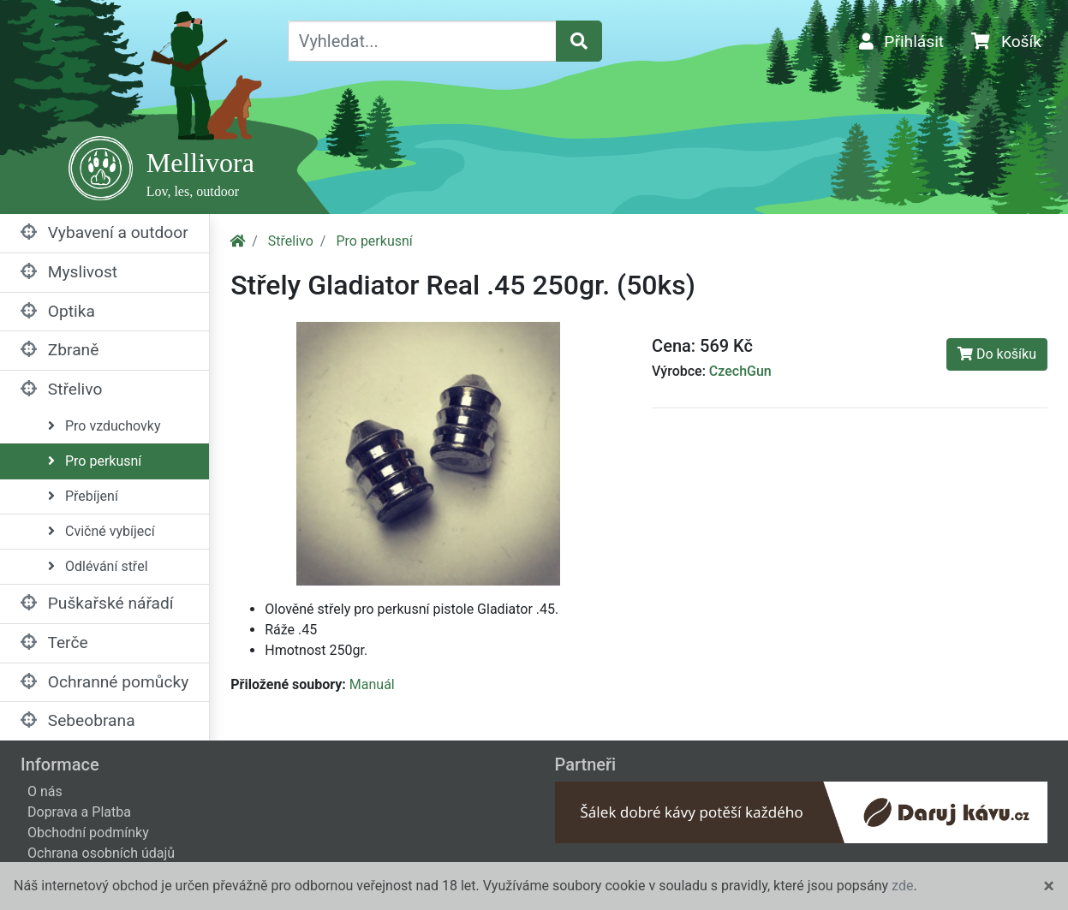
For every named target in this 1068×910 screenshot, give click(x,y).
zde (902, 885)
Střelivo (61, 389)
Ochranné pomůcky (104, 682)
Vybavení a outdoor (104, 232)
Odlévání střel (98, 566)
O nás (45, 791)
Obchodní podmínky (88, 832)
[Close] (1048, 886)
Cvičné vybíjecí (101, 531)
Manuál (372, 684)
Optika (58, 311)
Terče (54, 642)
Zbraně (59, 350)
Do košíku (997, 354)
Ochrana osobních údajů (101, 853)
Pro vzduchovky (104, 426)
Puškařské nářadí (97, 603)
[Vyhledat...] (423, 41)
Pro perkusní (94, 461)
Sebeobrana (78, 720)
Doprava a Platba (79, 812)
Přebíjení (83, 496)
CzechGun (740, 371)
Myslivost (69, 272)
